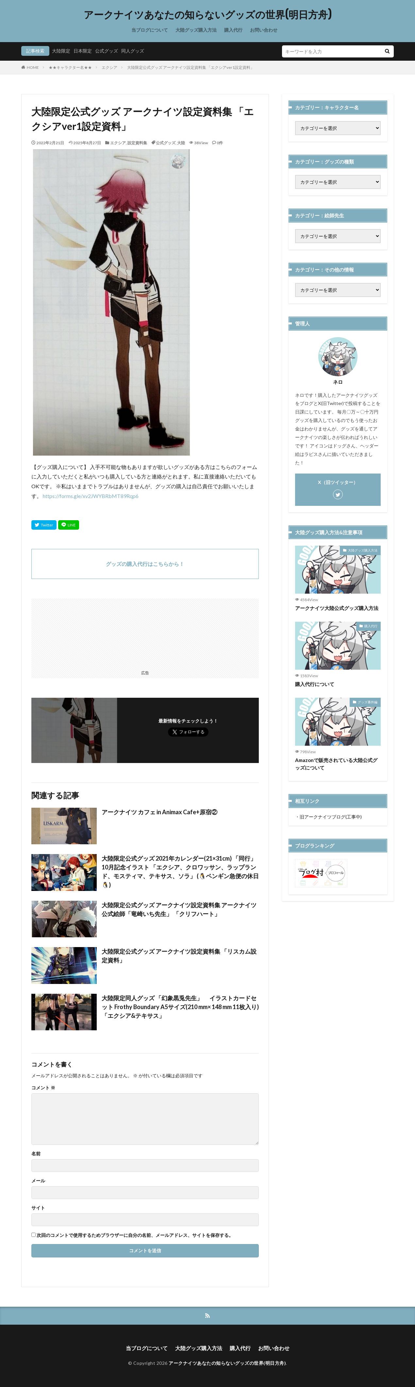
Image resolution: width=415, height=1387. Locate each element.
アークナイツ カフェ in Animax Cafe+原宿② (159, 812)
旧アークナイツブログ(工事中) (331, 816)
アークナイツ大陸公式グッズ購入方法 (336, 608)
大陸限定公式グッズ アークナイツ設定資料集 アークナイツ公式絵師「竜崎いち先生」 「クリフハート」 (179, 909)
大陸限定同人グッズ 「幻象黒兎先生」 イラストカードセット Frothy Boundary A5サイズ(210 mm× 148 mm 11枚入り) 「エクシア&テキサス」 (180, 1006)
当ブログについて (149, 30)
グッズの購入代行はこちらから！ (145, 564)
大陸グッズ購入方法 (196, 30)
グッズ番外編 (367, 702)
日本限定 (83, 51)
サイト (38, 1208)
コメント (43, 1087)
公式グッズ (106, 51)
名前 (36, 1153)
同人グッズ (132, 51)
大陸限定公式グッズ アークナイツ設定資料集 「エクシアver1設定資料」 (190, 67)
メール (38, 1180)
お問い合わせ (263, 30)
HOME (33, 67)
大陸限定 (61, 51)
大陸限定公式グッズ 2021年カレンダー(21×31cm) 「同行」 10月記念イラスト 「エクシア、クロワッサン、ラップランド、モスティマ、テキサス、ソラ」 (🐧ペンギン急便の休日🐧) (180, 871)
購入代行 (233, 30)
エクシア (109, 67)
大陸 (181, 142)
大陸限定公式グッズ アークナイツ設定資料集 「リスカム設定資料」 (179, 956)
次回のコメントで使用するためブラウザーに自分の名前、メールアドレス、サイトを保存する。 (135, 1235)
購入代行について (314, 684)
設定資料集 (137, 142)
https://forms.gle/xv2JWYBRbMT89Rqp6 (91, 496)
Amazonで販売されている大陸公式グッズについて (336, 764)
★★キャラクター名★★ (70, 67)
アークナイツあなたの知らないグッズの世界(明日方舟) (208, 15)
